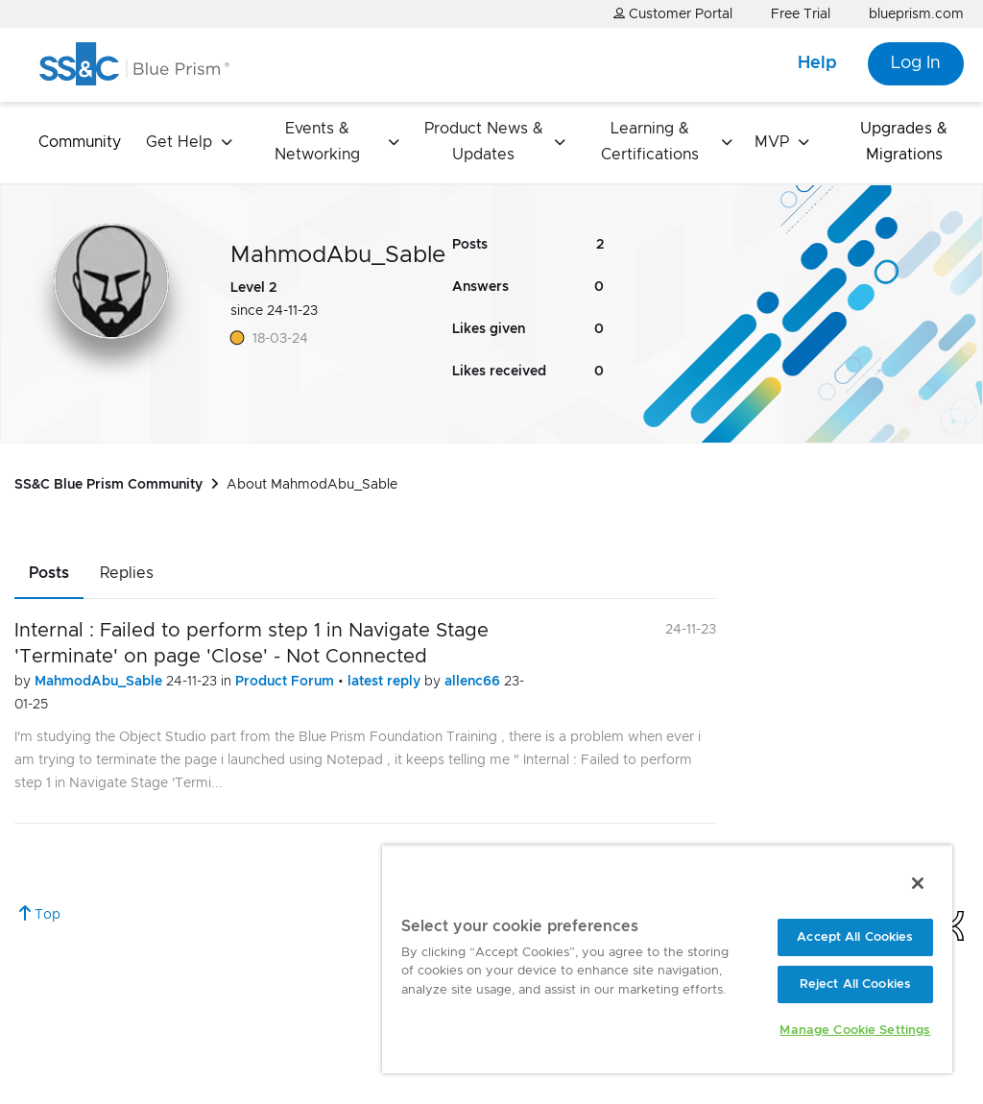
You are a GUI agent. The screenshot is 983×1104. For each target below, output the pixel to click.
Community (79, 142)
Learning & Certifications (650, 141)
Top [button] (47, 915)
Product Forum (286, 681)
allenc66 (474, 681)
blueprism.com (916, 14)
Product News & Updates (483, 141)
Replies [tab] (127, 573)
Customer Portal (672, 14)
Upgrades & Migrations (903, 141)
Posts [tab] (49, 573)
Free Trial (800, 14)
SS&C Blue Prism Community (108, 485)
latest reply (386, 681)
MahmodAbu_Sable (100, 681)
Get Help (179, 142)
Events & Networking (317, 141)
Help (817, 63)
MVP (772, 142)
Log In (916, 63)
